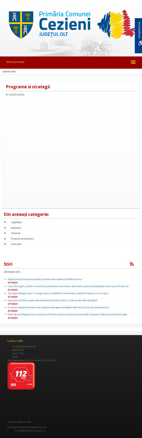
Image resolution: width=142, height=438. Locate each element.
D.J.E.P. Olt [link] (17, 353)
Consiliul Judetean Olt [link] (24, 346)
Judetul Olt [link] (18, 350)
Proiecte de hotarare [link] (19, 238)
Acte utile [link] (12, 244)
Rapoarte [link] (12, 227)
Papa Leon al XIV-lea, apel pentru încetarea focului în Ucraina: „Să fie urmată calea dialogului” (53, 300)
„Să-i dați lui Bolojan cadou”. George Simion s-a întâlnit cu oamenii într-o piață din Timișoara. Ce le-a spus (58, 293)
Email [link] (15, 356)
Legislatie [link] (13, 222)
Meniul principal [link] (15, 61)
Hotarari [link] (12, 233)
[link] (71, 25)
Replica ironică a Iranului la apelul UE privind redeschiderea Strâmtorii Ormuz (45, 279)
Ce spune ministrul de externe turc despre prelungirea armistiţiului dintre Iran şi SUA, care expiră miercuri (58, 307)
